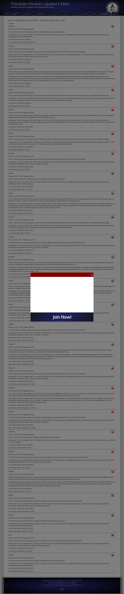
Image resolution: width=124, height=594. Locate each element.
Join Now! (62, 317)
